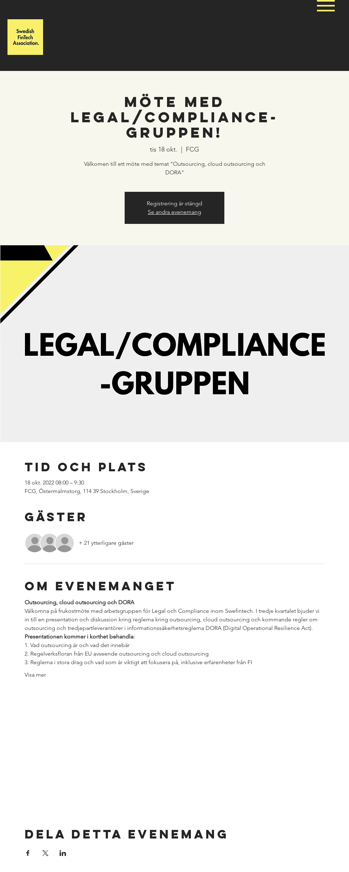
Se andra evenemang (174, 212)
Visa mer (35, 674)
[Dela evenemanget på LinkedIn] (62, 853)
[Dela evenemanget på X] (45, 853)
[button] (326, 5)
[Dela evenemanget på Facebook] (28, 853)
